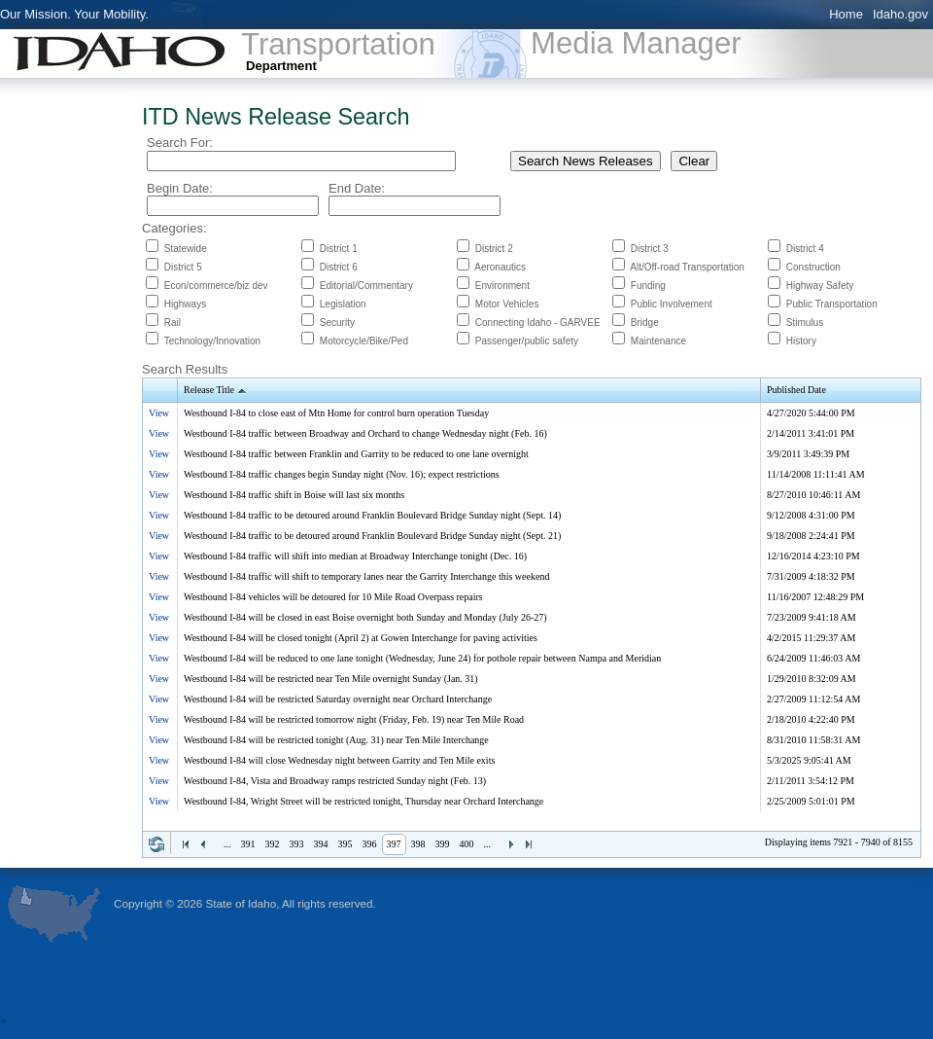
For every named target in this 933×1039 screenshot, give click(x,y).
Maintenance (658, 341)
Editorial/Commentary (366, 285)
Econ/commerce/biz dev (216, 285)
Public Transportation (832, 304)
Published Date (796, 389)
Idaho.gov (900, 14)
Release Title (217, 391)
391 (248, 844)
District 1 (339, 248)
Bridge (645, 322)
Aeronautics (500, 267)
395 (345, 844)
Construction (813, 267)
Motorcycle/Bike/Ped (364, 341)
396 (370, 844)
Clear (693, 161)
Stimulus (804, 322)
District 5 (183, 267)
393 (297, 844)
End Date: (356, 188)
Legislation (343, 304)
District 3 (650, 248)
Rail (172, 322)
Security (337, 322)
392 (272, 844)
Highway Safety (819, 285)
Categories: (174, 228)
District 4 (805, 248)
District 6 (339, 267)
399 (442, 844)
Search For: (180, 142)
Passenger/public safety (526, 341)
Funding (648, 285)
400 (467, 844)
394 (321, 844)
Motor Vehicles (507, 304)
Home (846, 14)
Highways (185, 304)
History (801, 341)
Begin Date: (180, 188)
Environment (502, 285)
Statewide (185, 248)
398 (418, 844)
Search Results (184, 369)
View (159, 413)
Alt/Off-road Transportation (687, 267)
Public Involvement (671, 304)
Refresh (156, 844)
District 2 (494, 248)
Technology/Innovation (212, 341)
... (227, 844)
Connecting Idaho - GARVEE (538, 322)
